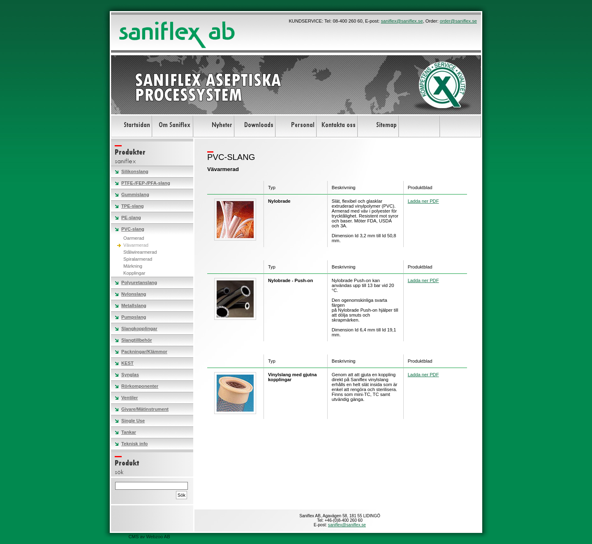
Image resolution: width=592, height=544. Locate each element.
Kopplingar (134, 273)
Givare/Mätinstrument (145, 409)
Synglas (130, 374)
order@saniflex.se (458, 21)
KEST (127, 363)
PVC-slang (132, 229)
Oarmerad (133, 238)
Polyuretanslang (139, 282)
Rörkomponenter (139, 386)
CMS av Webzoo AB (149, 536)
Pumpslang (133, 317)
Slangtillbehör (136, 340)
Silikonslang (134, 171)
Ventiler (129, 397)
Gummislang (135, 194)
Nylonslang (133, 294)
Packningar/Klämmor (144, 351)
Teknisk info (134, 443)
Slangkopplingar (139, 328)
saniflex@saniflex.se (402, 21)
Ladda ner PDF (423, 201)
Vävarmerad (135, 245)
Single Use (133, 420)
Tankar (128, 432)
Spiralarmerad (137, 259)
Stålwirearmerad (140, 252)
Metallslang (133, 305)
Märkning (132, 266)
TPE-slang (132, 206)
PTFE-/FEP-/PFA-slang (145, 183)
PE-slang (131, 217)
